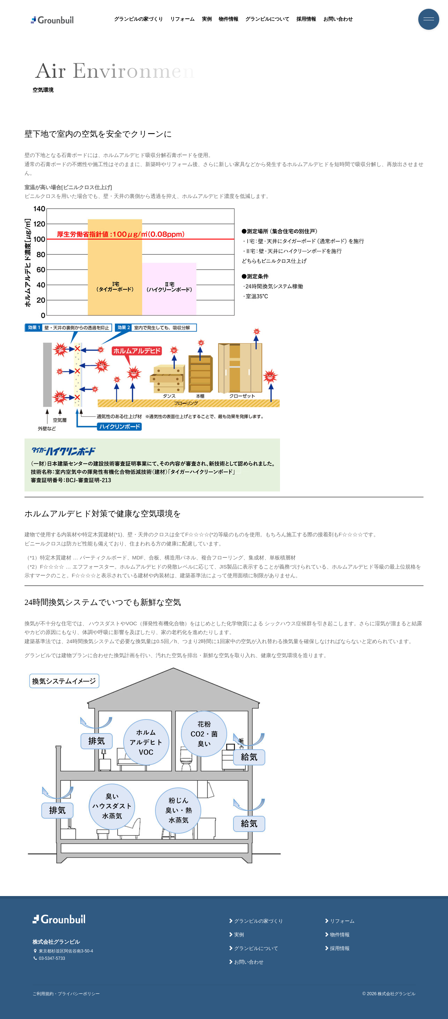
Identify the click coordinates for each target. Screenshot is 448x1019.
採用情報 (306, 19)
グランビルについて (267, 19)
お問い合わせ (338, 19)
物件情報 (228, 19)
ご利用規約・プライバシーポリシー (66, 993)
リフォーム (182, 19)
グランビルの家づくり (138, 19)
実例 (207, 19)
